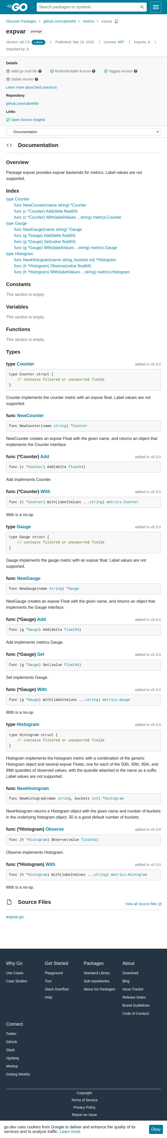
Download (130, 973)
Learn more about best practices (31, 87)
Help (48, 997)
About (128, 963)
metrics (88, 21)
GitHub (11, 1042)
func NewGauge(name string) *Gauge (48, 229)
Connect (14, 1024)
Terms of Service (84, 1100)
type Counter (17, 199)
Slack (10, 1050)
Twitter (11, 1034)
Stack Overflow (57, 989)
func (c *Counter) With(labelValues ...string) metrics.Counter (67, 217)
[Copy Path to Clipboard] (116, 21)
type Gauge (16, 223)
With (45, 491)
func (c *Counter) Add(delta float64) (46, 211)
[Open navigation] (156, 7)
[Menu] (83, 131)
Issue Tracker (133, 989)
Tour (48, 981)
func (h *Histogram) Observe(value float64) (52, 266)
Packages (94, 963)
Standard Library (97, 973)
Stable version (22, 79)
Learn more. (70, 1131)
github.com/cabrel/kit (60, 21)
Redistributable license (73, 71)
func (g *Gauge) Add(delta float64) (45, 235)
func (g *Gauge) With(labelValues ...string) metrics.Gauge (65, 248)
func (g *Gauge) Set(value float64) (45, 241)
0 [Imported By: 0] (17, 49)
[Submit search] (142, 7)
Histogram (28, 724)
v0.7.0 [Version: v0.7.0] (18, 42)
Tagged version (121, 71)
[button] (8, 71)
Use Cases (14, 973)
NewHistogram (33, 788)
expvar (107, 21)
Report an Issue (84, 1115)
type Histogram (19, 254)
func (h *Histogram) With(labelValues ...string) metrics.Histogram (72, 272)
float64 (75, 467)
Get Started (56, 963)
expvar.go (15, 917)
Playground (54, 973)
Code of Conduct (135, 1013)
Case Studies (16, 981)
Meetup (12, 1066)
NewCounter (30, 415)
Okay (156, 1129)
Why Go (14, 963)
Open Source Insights (25, 120)
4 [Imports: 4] (142, 42)
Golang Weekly (18, 1074)
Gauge (24, 526)
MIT (121, 42)
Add (44, 456)
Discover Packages (21, 21)
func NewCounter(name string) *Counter (50, 205)
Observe (55, 829)
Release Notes (134, 997)
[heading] (21, 7)
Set (40, 654)
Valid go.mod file (24, 71)
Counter (25, 364)
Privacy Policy (84, 1107)
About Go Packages (99, 989)
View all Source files (141, 904)
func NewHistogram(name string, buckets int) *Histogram (65, 260)
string (59, 426)
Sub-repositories (97, 981)
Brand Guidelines (136, 1005)
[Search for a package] (87, 7)
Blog (126, 981)
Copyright (84, 1093)
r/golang (12, 1058)
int (95, 799)
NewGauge (28, 578)
